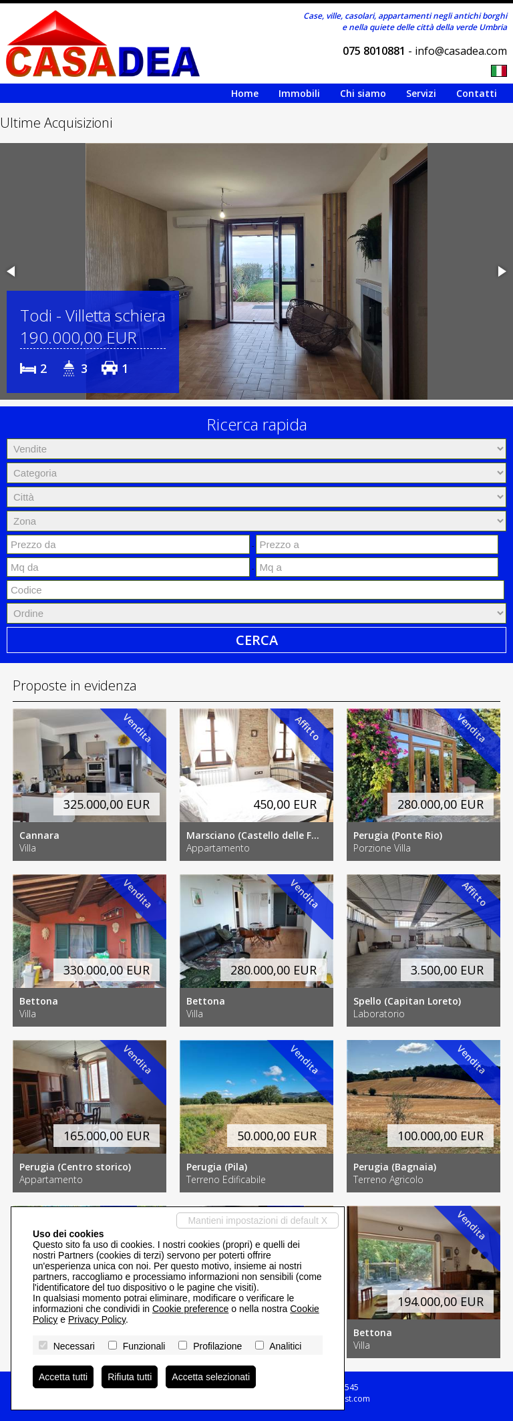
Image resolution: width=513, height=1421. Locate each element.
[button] (12, 271)
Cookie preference (190, 1308)
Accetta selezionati (211, 1377)
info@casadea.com (461, 50)
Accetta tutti (63, 1377)
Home (245, 93)
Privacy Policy (97, 1319)
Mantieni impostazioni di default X (257, 1220)
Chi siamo (363, 93)
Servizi (421, 93)
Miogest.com (345, 1398)
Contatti (476, 93)
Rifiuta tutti (130, 1377)
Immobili (299, 93)
